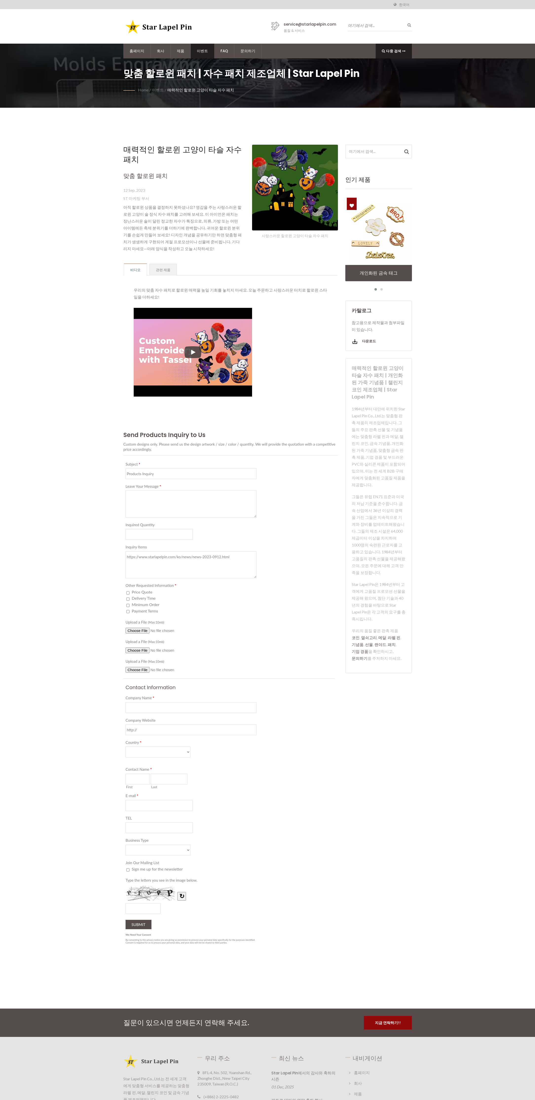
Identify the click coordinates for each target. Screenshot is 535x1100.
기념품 (358, 644)
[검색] (408, 24)
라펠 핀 (394, 637)
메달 (382, 637)
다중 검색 (394, 51)
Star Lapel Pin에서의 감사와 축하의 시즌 (303, 1076)
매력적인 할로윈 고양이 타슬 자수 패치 (200, 89)
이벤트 (202, 50)
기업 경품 (360, 651)
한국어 (404, 5)
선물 (369, 644)
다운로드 (364, 341)
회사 (160, 50)
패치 (392, 644)
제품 (180, 50)
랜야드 (380, 644)
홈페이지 (136, 50)
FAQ (224, 50)
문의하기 (247, 50)
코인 (356, 637)
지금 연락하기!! (388, 1022)
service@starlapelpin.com (310, 24)
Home (143, 89)
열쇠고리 (369, 637)
